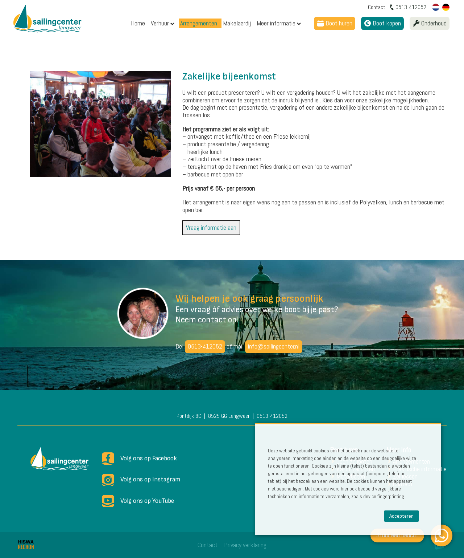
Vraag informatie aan (211, 227)
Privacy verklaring (245, 545)
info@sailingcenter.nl (273, 346)
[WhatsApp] (441, 535)
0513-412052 (205, 346)
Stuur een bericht (397, 535)
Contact (208, 545)
